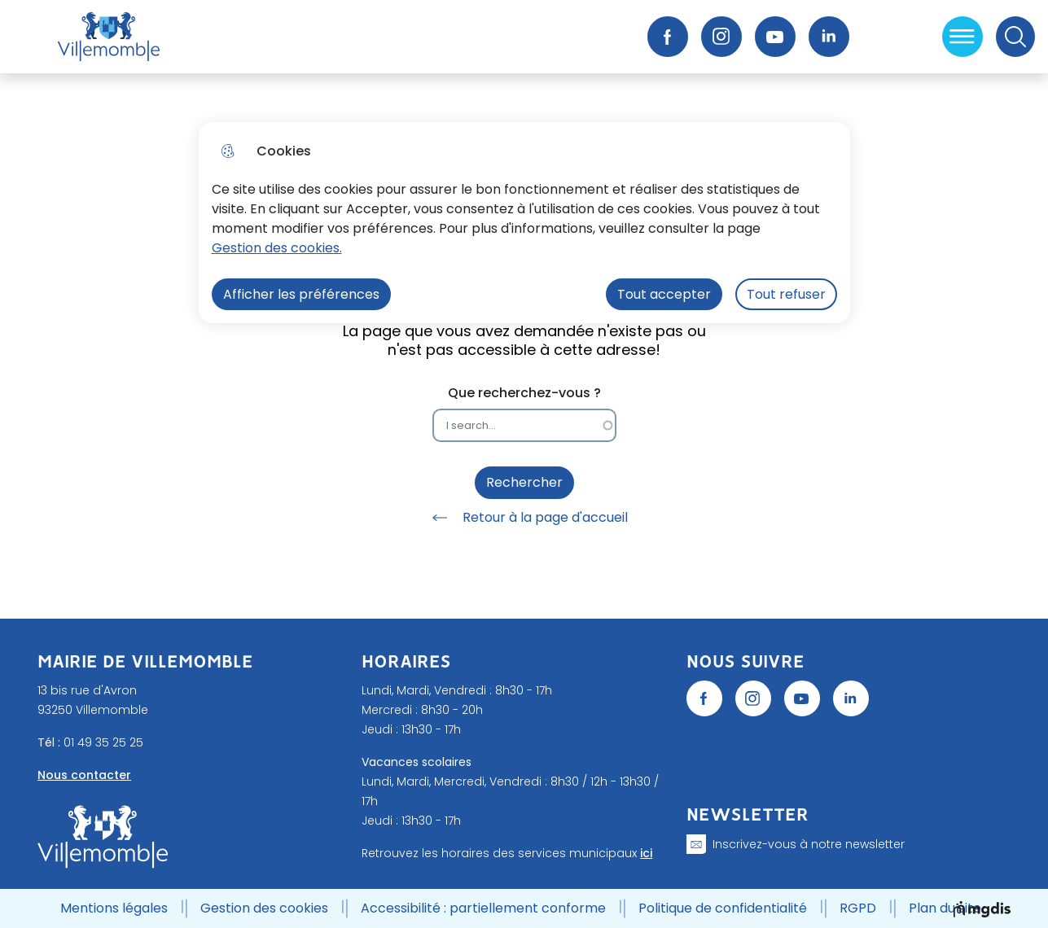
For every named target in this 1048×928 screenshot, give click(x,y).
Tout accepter (664, 294)
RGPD (858, 908)
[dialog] (524, 222)
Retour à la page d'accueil (524, 517)
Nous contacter (84, 775)
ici (646, 853)
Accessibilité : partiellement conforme (483, 908)
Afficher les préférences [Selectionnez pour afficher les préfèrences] (301, 294)
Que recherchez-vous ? (524, 393)
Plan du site (945, 908)
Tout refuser (786, 294)
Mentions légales (114, 908)
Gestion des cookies (264, 908)
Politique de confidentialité (722, 908)
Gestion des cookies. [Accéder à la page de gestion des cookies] (277, 248)
